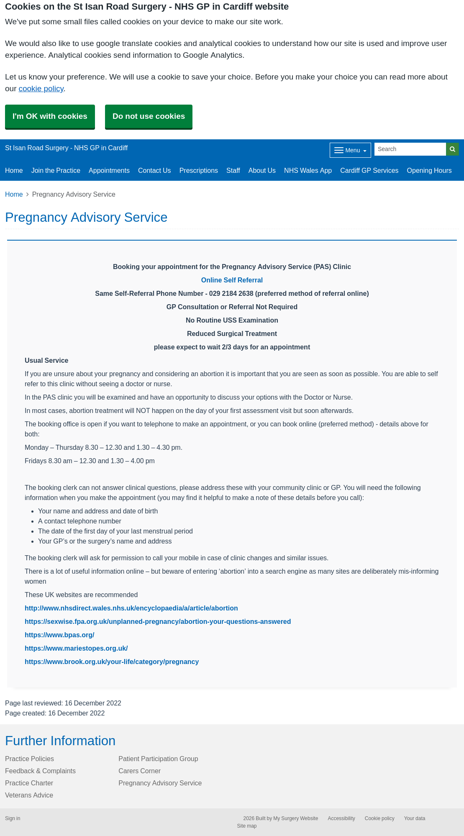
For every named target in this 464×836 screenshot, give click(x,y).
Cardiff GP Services (369, 170)
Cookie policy (380, 818)
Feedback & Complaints (40, 770)
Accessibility (341, 818)
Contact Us (154, 170)
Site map (247, 825)
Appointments (109, 170)
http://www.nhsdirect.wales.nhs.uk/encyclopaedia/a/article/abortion (131, 608)
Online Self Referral (232, 280)
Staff (233, 170)
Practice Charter (29, 783)
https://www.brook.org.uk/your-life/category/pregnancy (112, 661)
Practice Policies (29, 758)
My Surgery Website (295, 818)
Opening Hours (429, 170)
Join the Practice (55, 170)
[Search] (410, 149)
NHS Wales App (308, 170)
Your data (415, 818)
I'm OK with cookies (50, 116)
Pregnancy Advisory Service (160, 783)
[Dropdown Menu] (350, 150)
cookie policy (40, 88)
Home (14, 170)
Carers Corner (139, 770)
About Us (262, 170)
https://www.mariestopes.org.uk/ (76, 648)
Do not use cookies (149, 116)
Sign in (12, 818)
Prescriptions (198, 170)
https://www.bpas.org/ (60, 634)
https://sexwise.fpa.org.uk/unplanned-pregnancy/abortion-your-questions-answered (158, 621)
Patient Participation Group (158, 758)
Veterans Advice (29, 795)
